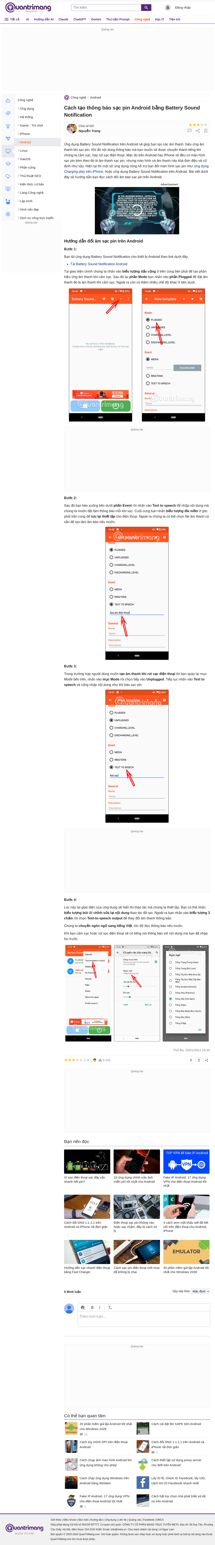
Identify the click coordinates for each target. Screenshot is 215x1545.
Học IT (159, 19)
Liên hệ (122, 1519)
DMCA (160, 1519)
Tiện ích (174, 19)
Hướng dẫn (96, 1519)
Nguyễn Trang (89, 131)
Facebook (148, 1519)
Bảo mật (83, 1519)
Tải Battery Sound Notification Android (98, 264)
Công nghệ (142, 19)
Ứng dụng (110, 1519)
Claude (64, 19)
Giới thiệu (56, 1519)
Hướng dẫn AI (44, 19)
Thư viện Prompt (118, 19)
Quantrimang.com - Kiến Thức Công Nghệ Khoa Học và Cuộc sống (30, 7)
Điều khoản (69, 1519)
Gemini (96, 19)
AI (27, 19)
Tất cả (14, 19)
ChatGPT (79, 19)
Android (95, 97)
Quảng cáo (135, 1519)
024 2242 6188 (93, 1529)
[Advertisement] (107, 61)
